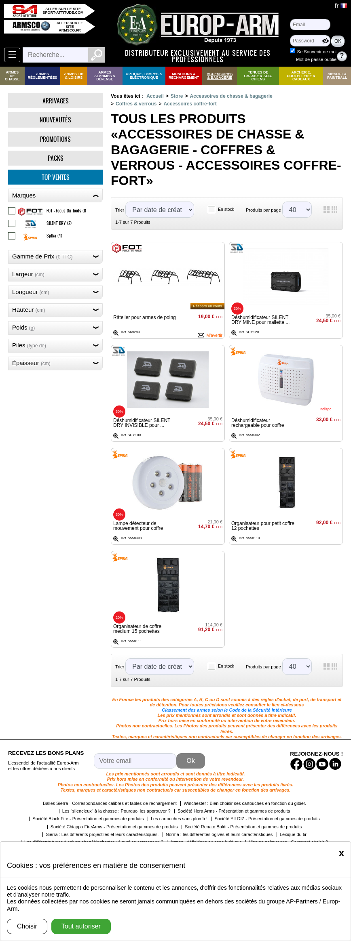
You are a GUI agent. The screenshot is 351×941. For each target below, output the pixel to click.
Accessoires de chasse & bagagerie (231, 96)
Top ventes (56, 177)
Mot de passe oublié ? (318, 59)
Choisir (27, 926)
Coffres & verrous (136, 104)
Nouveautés (55, 120)
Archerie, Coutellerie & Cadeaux (301, 76)
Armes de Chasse (12, 76)
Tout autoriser (81, 926)
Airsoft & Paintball (337, 76)
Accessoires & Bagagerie (220, 76)
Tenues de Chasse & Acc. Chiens (258, 76)
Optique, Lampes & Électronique (144, 76)
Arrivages (55, 101)
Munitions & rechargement (184, 76)
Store (177, 96)
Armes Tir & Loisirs (73, 76)
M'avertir (214, 335)
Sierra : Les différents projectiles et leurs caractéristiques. (102, 834)
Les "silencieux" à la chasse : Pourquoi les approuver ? (116, 811)
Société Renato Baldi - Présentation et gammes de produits (243, 827)
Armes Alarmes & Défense (104, 76)
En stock (226, 209)
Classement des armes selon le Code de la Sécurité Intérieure (227, 710)
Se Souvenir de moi (316, 51)
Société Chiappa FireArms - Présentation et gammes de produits (114, 827)
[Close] (341, 853)
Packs (55, 158)
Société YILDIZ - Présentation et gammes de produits (266, 819)
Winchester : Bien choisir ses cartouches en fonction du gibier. (245, 803)
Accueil (155, 96)
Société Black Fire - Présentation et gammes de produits (88, 819)
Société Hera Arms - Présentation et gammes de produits (234, 811)
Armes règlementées (42, 76)
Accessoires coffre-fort (189, 104)
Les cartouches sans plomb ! (179, 819)
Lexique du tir (293, 834)
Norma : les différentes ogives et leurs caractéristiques (219, 834)
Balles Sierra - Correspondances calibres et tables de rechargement (110, 803)
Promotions (55, 139)
